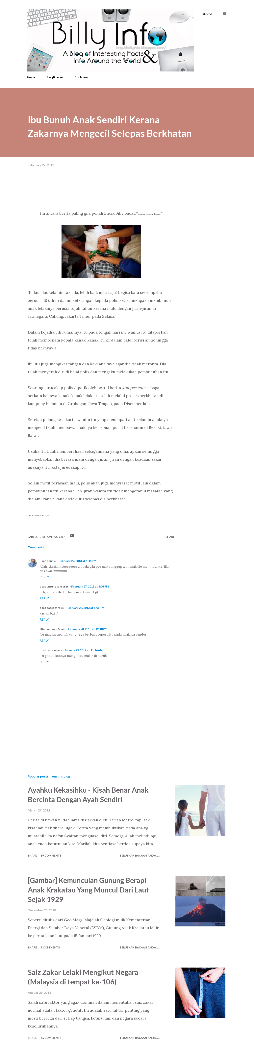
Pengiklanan (55, 77)
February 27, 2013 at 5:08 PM (85, 607)
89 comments (51, 855)
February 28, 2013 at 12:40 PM (87, 629)
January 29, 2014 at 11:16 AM (84, 650)
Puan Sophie (48, 560)
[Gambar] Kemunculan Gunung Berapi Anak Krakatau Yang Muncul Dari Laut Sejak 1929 (88, 890)
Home (31, 77)
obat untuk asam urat (54, 586)
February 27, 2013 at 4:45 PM (77, 560)
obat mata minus (51, 650)
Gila (62, 536)
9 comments (50, 947)
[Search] (208, 14)
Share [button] (170, 536)
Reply (44, 577)
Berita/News (48, 536)
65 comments (51, 1037)
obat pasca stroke (52, 607)
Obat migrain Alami (52, 629)
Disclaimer (81, 77)
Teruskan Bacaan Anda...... (139, 855)
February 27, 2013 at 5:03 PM (90, 586)
